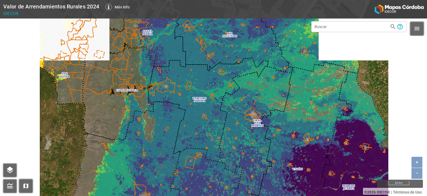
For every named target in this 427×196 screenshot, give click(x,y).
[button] (25, 185)
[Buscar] (351, 26)
